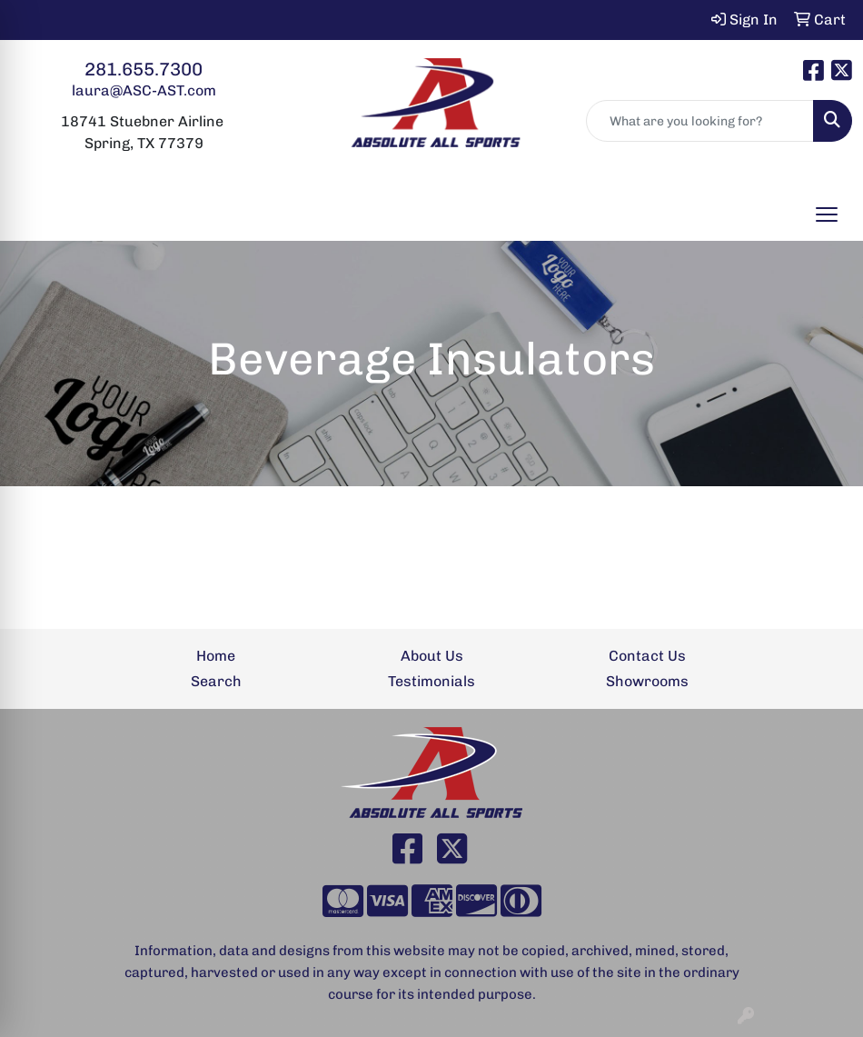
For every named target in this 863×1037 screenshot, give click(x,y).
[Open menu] (826, 214)
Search (216, 681)
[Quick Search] (700, 121)
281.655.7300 (143, 69)
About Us (432, 655)
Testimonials (431, 681)
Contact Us (647, 655)
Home (215, 655)
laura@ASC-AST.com (144, 90)
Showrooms (647, 681)
